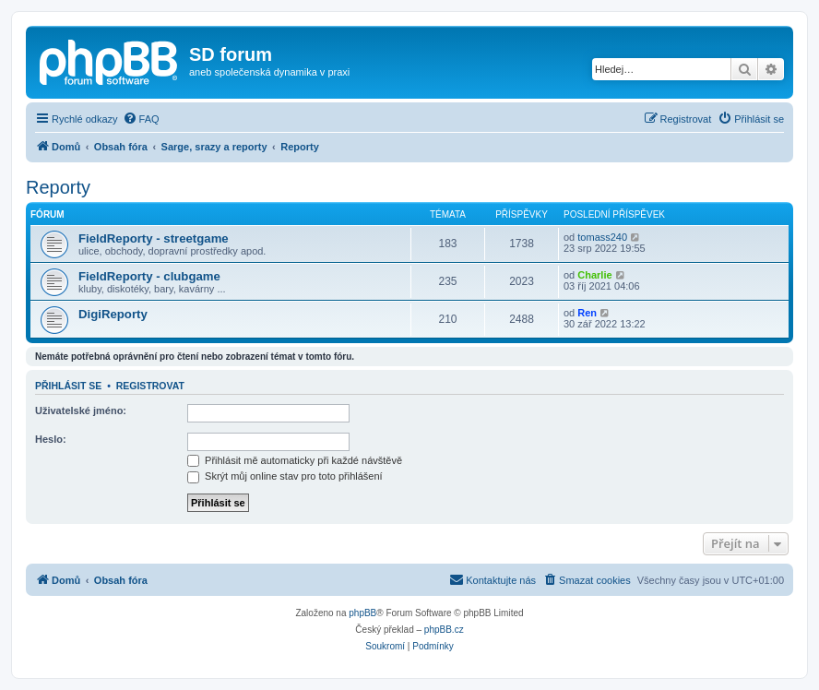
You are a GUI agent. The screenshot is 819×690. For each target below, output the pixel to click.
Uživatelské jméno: (80, 410)
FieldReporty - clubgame (149, 276)
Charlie (594, 274)
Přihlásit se (68, 385)
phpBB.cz (444, 630)
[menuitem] (141, 119)
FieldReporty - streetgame (153, 238)
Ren (587, 312)
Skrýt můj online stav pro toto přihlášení (285, 476)
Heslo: (50, 439)
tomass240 (602, 237)
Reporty (58, 187)
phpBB (362, 613)
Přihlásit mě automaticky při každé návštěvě (294, 460)
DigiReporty (113, 314)
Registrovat (150, 385)
